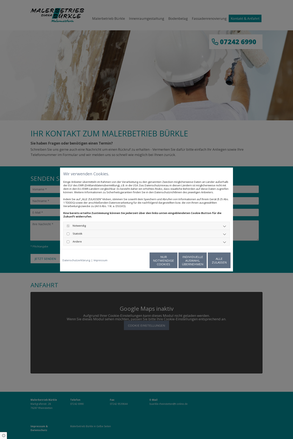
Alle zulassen (211, 260)
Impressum (100, 260)
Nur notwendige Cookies (134, 260)
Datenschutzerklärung (76, 260)
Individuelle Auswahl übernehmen (173, 260)
